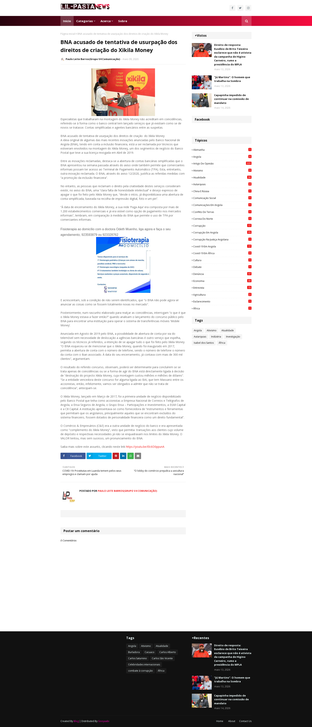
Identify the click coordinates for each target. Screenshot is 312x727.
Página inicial (67, 33)
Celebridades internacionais (144, 664)
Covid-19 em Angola (222, 246)
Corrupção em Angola (222, 232)
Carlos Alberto (167, 652)
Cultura (222, 260)
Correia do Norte (222, 218)
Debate (222, 267)
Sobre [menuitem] (122, 21)
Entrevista (222, 287)
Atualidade (222, 177)
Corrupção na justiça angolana (222, 239)
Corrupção (222, 225)
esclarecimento (222, 301)
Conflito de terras (222, 212)
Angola (222, 156)
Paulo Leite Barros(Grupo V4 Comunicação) (93, 59)
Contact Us (245, 721)
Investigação (233, 336)
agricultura (222, 294)
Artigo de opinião (222, 163)
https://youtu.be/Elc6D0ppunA (145, 447)
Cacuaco (149, 652)
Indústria (216, 336)
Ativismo (222, 170)
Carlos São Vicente (162, 658)
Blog (76, 721)
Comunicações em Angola (222, 205)
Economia (222, 281)
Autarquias (222, 184)
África (222, 308)
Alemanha (222, 149)
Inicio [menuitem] (67, 21)
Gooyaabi (103, 721)
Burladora (134, 652)
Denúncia (222, 274)
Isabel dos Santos (204, 342)
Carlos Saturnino (137, 658)
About (231, 721)
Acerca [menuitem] (105, 21)
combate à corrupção (140, 670)
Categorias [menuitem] (84, 21)
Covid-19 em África (222, 253)
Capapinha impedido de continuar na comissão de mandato (231, 99)
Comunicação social (222, 198)
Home (219, 721)
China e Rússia (222, 191)
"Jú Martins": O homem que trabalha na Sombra (232, 79)
